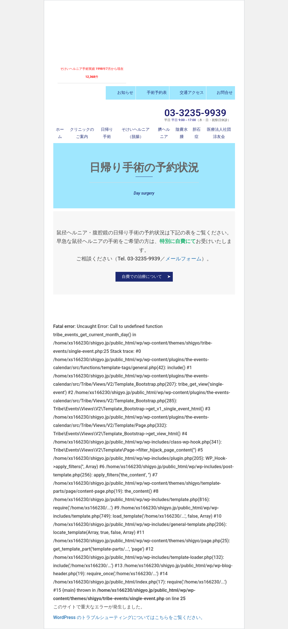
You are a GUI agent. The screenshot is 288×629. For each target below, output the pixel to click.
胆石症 (197, 133)
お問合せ (221, 92)
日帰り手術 (107, 133)
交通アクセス (188, 92)
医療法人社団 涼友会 (219, 133)
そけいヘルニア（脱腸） (136, 133)
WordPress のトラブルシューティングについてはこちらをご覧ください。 (129, 617)
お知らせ (120, 92)
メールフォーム (183, 259)
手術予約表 (152, 92)
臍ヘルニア (164, 133)
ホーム (60, 133)
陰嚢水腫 (182, 133)
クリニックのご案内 (82, 133)
